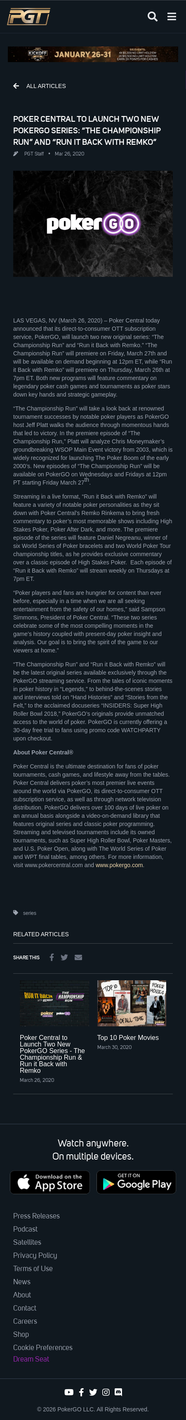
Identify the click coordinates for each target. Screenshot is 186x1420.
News (22, 1282)
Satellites (27, 1242)
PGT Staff (34, 154)
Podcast (25, 1229)
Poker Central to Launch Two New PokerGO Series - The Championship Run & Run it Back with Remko (52, 1054)
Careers (25, 1321)
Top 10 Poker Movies (128, 1037)
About (22, 1295)
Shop (21, 1335)
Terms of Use (33, 1269)
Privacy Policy (35, 1256)
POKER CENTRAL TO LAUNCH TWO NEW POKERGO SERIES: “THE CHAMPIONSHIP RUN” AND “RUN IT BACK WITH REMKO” (87, 130)
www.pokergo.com (119, 865)
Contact (24, 1308)
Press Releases (36, 1216)
